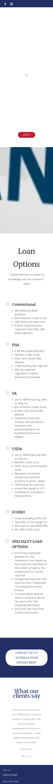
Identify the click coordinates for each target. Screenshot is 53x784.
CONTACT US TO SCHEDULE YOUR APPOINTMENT (26, 657)
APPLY (26, 134)
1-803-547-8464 (10, 774)
